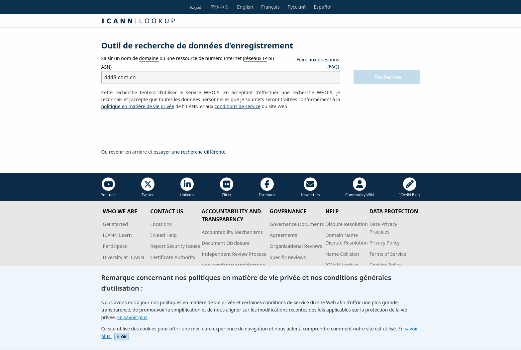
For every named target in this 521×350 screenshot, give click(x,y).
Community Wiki (359, 187)
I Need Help (163, 235)
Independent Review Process (234, 254)
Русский (296, 7)
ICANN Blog (409, 187)
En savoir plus (132, 317)
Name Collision (342, 254)
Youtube (108, 187)
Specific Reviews (288, 257)
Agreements (283, 235)
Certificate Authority (172, 257)
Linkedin (187, 187)
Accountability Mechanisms (232, 232)
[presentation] (151, 129)
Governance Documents (297, 224)
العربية (196, 7)
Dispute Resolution (346, 224)
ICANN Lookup (341, 265)
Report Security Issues (175, 246)
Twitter (148, 187)
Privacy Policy (384, 243)
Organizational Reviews (296, 246)
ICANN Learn (117, 235)
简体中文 (219, 7)
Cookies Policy (385, 265)
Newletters (310, 187)
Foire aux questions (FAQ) (317, 63)
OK (121, 336)
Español (322, 7)
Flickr (226, 187)
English (245, 7)
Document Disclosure (226, 243)
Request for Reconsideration (233, 265)
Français (270, 7)
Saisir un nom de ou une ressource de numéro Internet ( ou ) (187, 62)
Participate (115, 246)
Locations (161, 224)
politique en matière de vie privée (137, 106)
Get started (115, 224)
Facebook (267, 187)
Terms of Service (387, 254)
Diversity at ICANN (123, 257)
